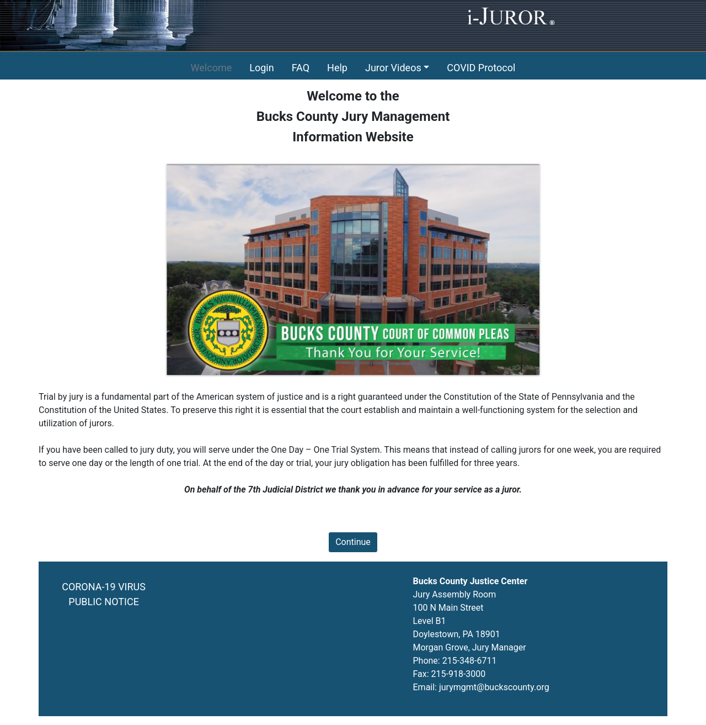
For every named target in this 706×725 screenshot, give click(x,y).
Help (337, 67)
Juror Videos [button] (393, 67)
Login (261, 67)
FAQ (300, 67)
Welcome (211, 67)
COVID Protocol (481, 67)
